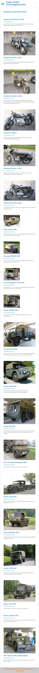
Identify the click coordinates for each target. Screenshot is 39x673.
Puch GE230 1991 (10, 229)
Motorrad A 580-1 (10, 133)
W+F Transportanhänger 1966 (15, 462)
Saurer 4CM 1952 (10, 568)
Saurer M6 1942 (9, 426)
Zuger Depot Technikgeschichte (16, 3)
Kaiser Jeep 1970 (10, 497)
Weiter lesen (21, 671)
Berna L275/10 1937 (11, 616)
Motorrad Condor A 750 (12, 58)
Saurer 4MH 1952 (10, 386)
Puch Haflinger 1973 (11, 532)
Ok (16, 671)
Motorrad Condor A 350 (12, 168)
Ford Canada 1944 (11, 349)
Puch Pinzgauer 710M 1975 (14, 283)
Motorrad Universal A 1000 (14, 19)
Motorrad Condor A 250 (12, 203)
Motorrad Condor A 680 (13, 96)
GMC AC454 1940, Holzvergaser (16, 656)
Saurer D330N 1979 (11, 310)
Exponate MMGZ (7, 21)
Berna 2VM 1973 (10, 604)
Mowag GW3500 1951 (12, 256)
